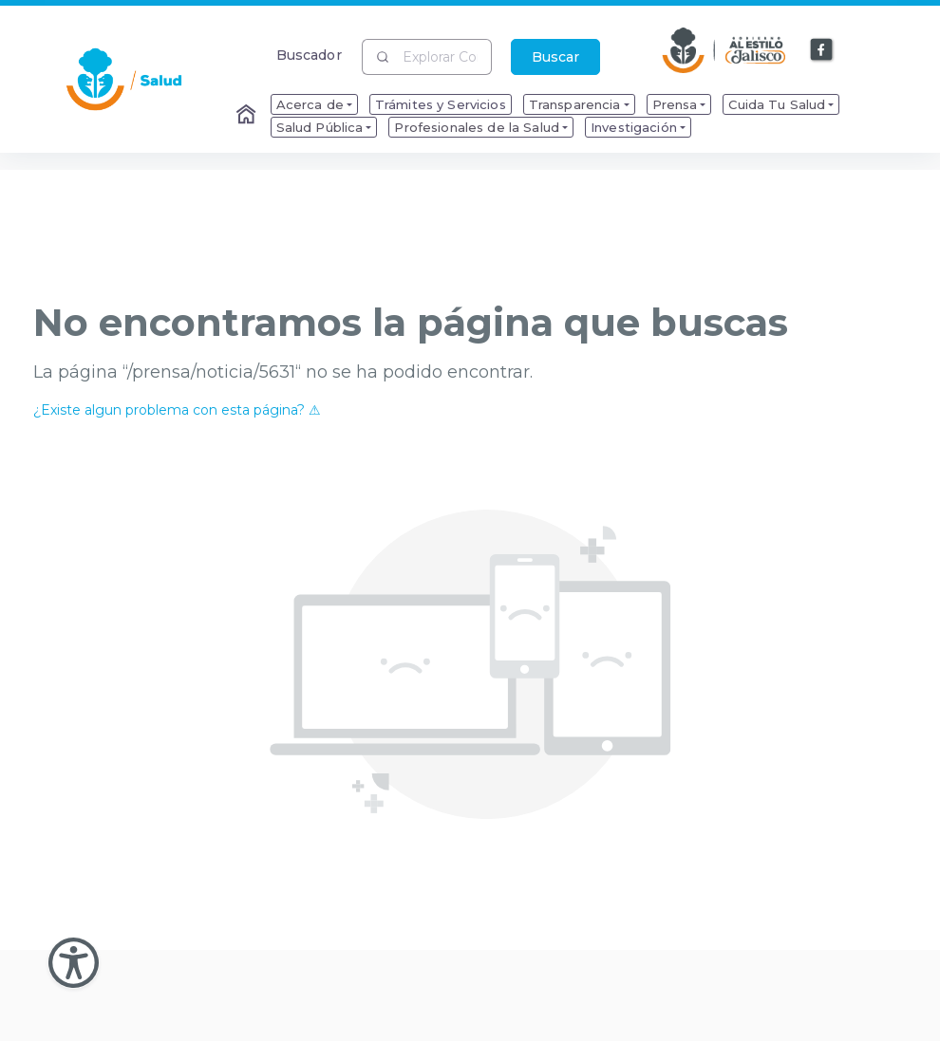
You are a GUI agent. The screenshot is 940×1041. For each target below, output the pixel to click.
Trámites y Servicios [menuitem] (440, 104)
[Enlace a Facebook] (822, 50)
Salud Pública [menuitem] (320, 127)
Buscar (555, 56)
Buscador (309, 55)
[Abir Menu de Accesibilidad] (73, 963)
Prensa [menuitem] (675, 104)
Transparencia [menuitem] (575, 104)
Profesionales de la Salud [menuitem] (476, 127)
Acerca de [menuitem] (310, 104)
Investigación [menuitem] (634, 127)
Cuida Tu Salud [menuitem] (776, 104)
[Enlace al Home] (247, 115)
